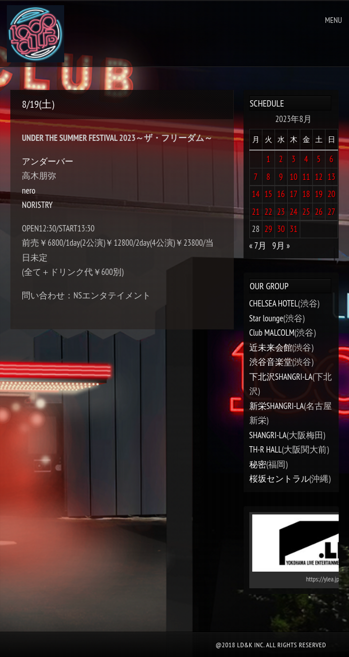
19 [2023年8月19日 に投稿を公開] (319, 193)
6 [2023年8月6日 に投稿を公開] (332, 159)
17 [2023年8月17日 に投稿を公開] (293, 193)
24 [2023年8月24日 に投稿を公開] (293, 211)
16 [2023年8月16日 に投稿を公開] (281, 193)
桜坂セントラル (279, 478)
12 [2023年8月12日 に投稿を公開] (319, 176)
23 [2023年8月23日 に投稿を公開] (281, 211)
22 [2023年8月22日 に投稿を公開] (268, 211)
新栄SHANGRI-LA (276, 405)
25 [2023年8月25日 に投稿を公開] (306, 211)
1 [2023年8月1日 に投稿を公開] (268, 159)
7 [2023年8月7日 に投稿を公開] (256, 176)
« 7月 (258, 245)
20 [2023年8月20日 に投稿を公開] (331, 193)
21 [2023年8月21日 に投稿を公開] (256, 211)
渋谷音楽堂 (270, 361)
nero (28, 190)
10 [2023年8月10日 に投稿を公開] (293, 176)
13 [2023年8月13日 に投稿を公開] (331, 176)
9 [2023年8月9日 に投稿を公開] (281, 176)
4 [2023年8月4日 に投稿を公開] (306, 159)
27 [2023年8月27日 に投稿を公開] (331, 211)
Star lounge (266, 318)
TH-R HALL (265, 449)
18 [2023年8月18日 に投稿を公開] (306, 193)
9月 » (281, 245)
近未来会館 (270, 347)
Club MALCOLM (272, 332)
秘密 (257, 464)
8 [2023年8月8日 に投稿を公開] (268, 176)
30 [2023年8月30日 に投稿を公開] (281, 228)
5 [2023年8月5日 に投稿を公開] (319, 159)
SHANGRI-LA (268, 435)
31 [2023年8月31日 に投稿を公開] (293, 228)
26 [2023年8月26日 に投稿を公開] (319, 211)
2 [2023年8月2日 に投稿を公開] (281, 159)
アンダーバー (47, 161)
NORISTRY (37, 204)
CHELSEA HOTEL (273, 303)
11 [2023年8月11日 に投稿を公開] (306, 176)
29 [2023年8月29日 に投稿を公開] (268, 228)
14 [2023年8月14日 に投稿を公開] (256, 193)
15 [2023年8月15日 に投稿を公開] (268, 193)
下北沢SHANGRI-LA (280, 376)
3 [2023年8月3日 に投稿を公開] (294, 159)
